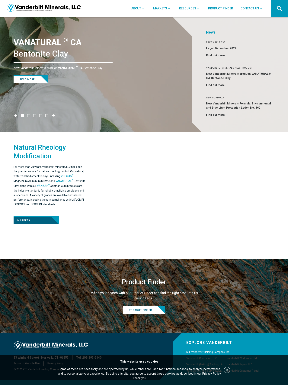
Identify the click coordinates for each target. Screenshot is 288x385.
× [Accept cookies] (227, 370)
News (211, 32)
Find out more (217, 55)
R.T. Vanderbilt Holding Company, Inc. (208, 352)
